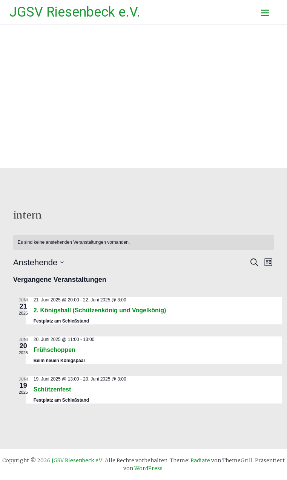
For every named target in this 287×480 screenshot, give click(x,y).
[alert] (143, 242)
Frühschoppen (54, 350)
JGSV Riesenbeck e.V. (74, 12)
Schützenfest (52, 389)
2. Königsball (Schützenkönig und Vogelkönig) (100, 310)
